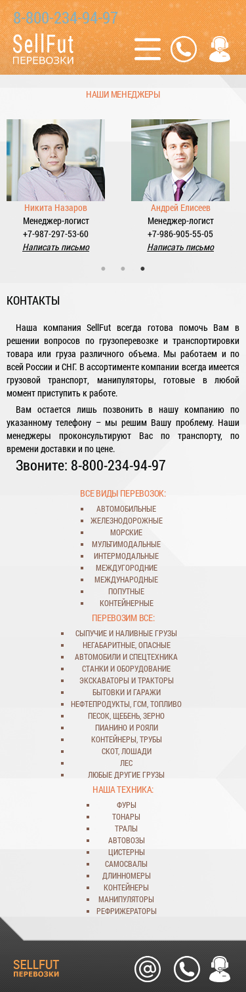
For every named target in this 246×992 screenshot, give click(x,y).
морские (126, 532)
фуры (126, 804)
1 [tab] (103, 269)
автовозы (126, 840)
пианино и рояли (126, 727)
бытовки (108, 692)
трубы (151, 739)
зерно (154, 715)
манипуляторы (126, 899)
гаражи (147, 692)
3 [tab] (143, 269)
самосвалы (126, 863)
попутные (126, 591)
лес (126, 762)
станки (95, 668)
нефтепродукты (100, 703)
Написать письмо (55, 246)
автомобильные (126, 508)
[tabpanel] (56, 178)
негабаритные (109, 644)
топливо (166, 703)
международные (126, 579)
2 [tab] (123, 269)
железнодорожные (127, 520)
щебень (126, 715)
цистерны (126, 852)
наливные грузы (146, 633)
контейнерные (127, 603)
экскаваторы (104, 680)
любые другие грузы (126, 774)
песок (99, 715)
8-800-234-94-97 (65, 17)
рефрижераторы (126, 911)
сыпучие (91, 633)
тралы (126, 828)
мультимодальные (126, 544)
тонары (126, 816)
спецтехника (153, 656)
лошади (136, 751)
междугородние (126, 567)
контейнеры (113, 739)
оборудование (144, 668)
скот (110, 751)
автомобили (98, 656)
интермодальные (126, 555)
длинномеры (126, 875)
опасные (154, 644)
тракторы (156, 680)
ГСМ (140, 703)
